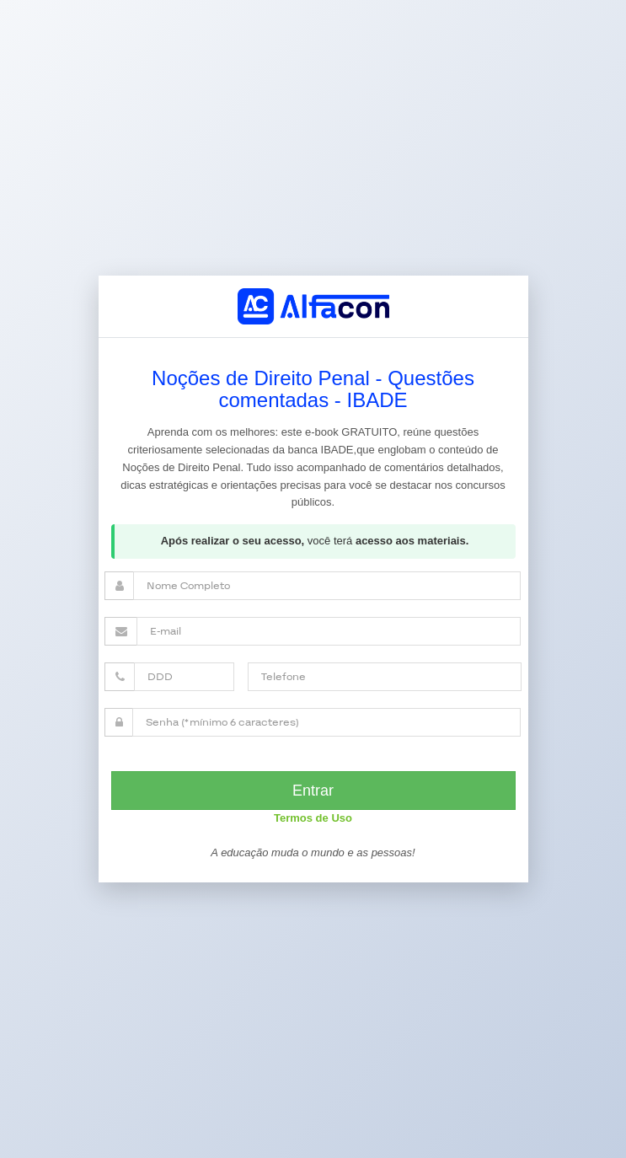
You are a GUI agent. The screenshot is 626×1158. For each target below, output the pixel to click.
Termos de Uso (313, 818)
